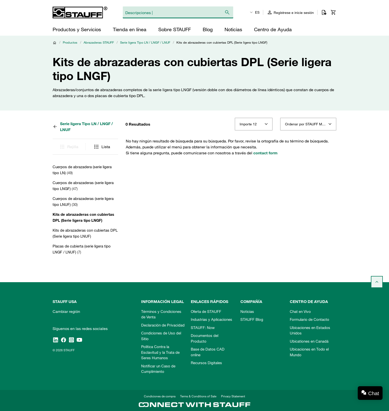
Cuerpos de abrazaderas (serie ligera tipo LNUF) (83, 201)
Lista (102, 147)
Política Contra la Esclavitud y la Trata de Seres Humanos (160, 352)
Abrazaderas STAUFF (99, 42)
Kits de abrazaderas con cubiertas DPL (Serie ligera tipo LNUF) (85, 233)
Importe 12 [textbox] (248, 124)
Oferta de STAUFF (206, 311)
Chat (373, 393)
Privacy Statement (233, 396)
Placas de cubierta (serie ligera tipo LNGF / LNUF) (82, 249)
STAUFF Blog (251, 319)
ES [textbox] (257, 12)
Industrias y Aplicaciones (211, 319)
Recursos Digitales (206, 362)
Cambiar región (66, 311)
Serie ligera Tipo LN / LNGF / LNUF (145, 42)
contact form (265, 152)
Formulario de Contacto (309, 319)
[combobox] (253, 124)
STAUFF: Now (203, 327)
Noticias (247, 311)
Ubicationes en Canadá (309, 341)
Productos (70, 42)
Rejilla (68, 147)
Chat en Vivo (300, 311)
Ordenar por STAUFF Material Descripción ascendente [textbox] (308, 124)
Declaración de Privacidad (163, 325)
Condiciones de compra (159, 396)
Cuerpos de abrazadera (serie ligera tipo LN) (82, 169)
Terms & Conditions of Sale (198, 396)
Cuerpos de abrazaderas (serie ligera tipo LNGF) (83, 185)
